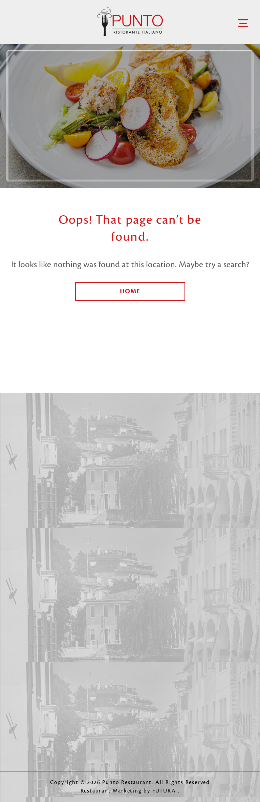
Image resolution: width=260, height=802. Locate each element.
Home (130, 291)
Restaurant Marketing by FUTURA (129, 791)
